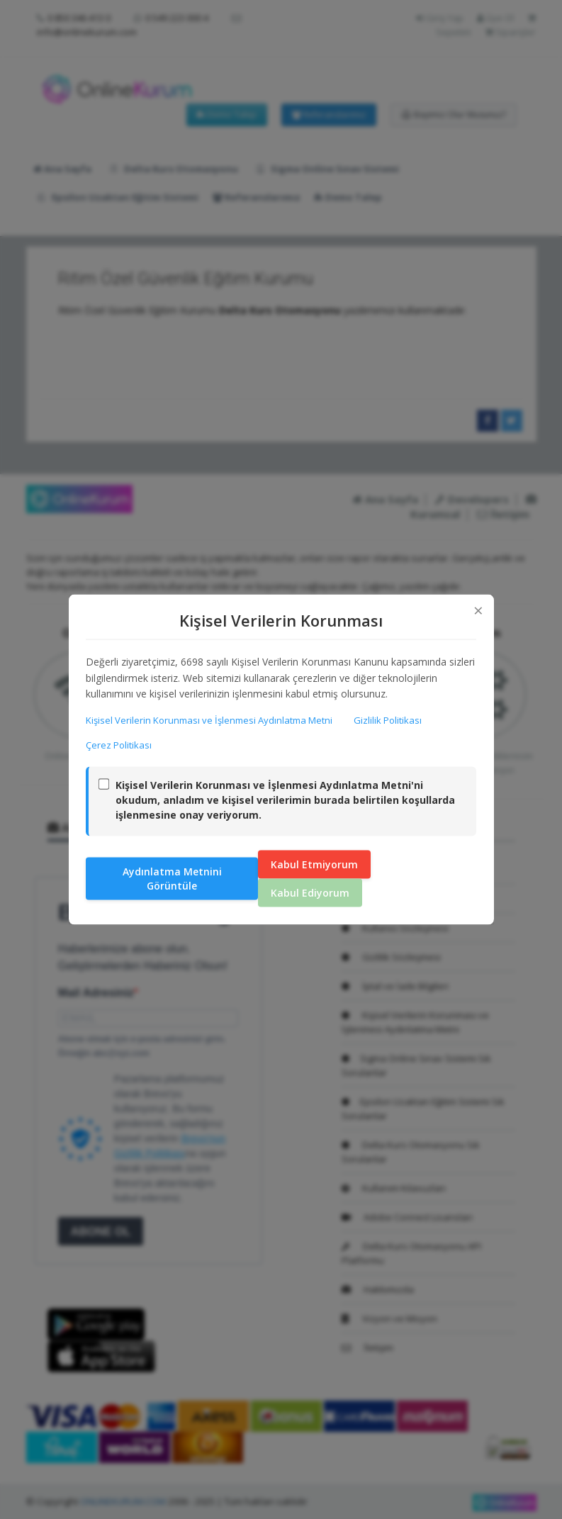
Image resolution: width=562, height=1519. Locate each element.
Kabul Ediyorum (310, 892)
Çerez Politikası (119, 745)
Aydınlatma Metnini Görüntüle (172, 878)
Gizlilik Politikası (388, 719)
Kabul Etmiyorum (314, 864)
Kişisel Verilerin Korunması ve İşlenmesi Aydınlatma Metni (209, 719)
